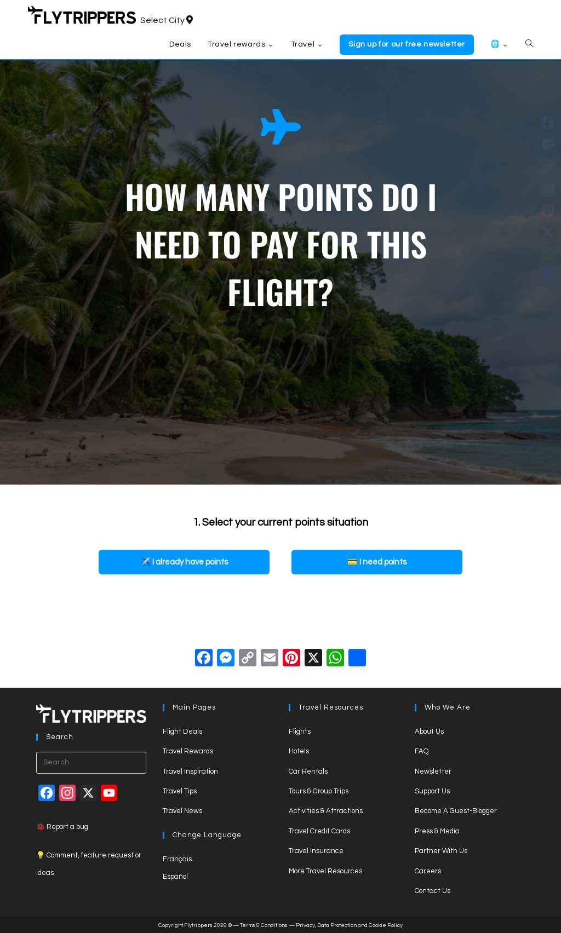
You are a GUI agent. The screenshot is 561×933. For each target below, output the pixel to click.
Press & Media (437, 831)
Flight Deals (182, 731)
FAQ (421, 751)
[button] (184, 562)
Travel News (182, 811)
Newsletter (433, 771)
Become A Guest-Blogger (456, 811)
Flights (300, 731)
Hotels (299, 751)
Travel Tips (180, 791)
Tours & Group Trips (318, 791)
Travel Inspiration (190, 771)
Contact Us (432, 891)
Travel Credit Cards (319, 831)
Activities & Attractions (326, 811)
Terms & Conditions (264, 925)
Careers (428, 871)
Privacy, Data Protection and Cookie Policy (349, 925)
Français (177, 859)
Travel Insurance (316, 851)
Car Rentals (308, 771)
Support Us (432, 791)
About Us (429, 731)
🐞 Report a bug (62, 827)
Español (175, 876)
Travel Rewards (188, 751)
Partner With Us (441, 851)
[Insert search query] (91, 763)
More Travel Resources (325, 871)
